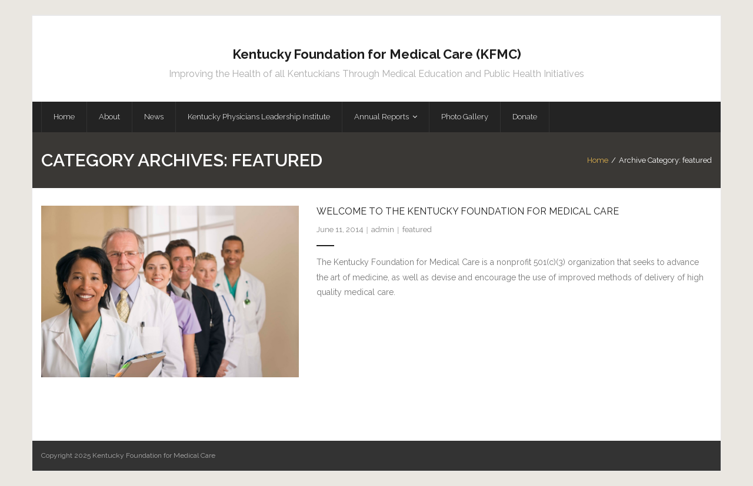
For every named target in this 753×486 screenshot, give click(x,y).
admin (382, 229)
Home (597, 160)
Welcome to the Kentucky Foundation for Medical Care (467, 211)
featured (417, 229)
